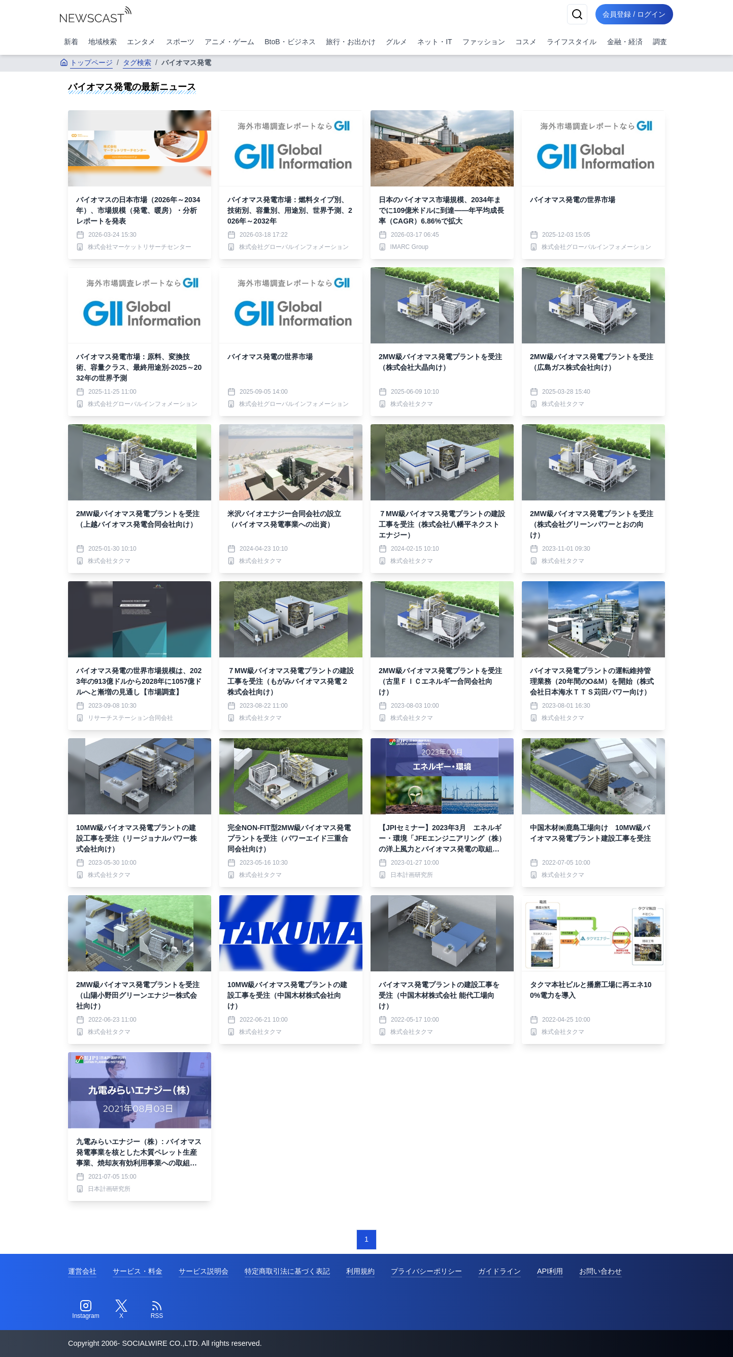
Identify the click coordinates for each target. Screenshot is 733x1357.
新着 (71, 42)
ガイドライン (499, 1271)
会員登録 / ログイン (633, 14)
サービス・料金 (137, 1271)
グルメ (396, 42)
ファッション (483, 42)
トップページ (86, 62)
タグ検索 (137, 62)
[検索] (575, 14)
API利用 (550, 1271)
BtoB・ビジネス (289, 42)
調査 (660, 42)
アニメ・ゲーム (229, 42)
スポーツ (180, 42)
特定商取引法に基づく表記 (287, 1271)
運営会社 (82, 1271)
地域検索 (102, 42)
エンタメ (141, 42)
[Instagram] (86, 1310)
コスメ (526, 42)
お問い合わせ (600, 1271)
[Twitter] (121, 1310)
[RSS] (157, 1310)
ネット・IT (434, 42)
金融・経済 (625, 42)
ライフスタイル (571, 42)
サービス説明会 (203, 1271)
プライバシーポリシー (426, 1271)
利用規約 (360, 1271)
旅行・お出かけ (351, 42)
